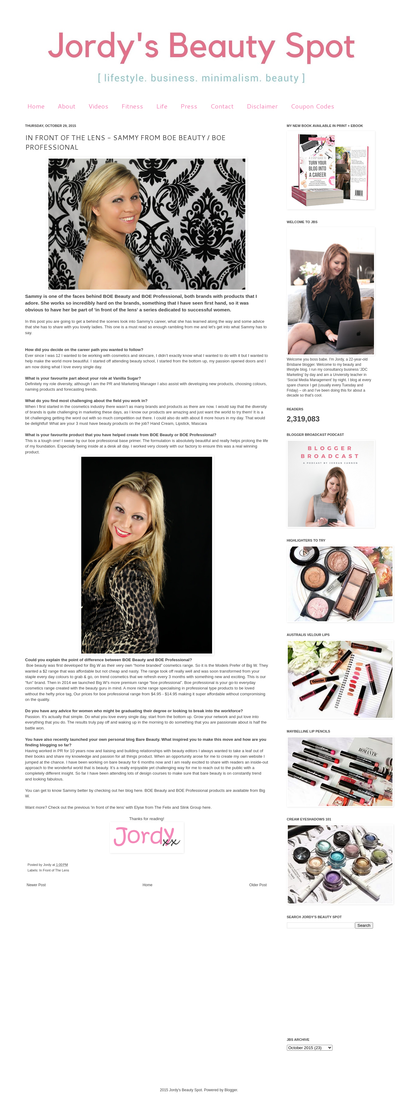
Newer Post (36, 885)
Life (161, 106)
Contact (222, 106)
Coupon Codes (312, 106)
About (66, 106)
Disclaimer (262, 106)
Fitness (132, 106)
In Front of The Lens (54, 870)
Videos (98, 106)
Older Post (258, 885)
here (138, 790)
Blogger (230, 1090)
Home (36, 106)
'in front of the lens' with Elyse (117, 807)
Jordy (47, 865)
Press (188, 106)
